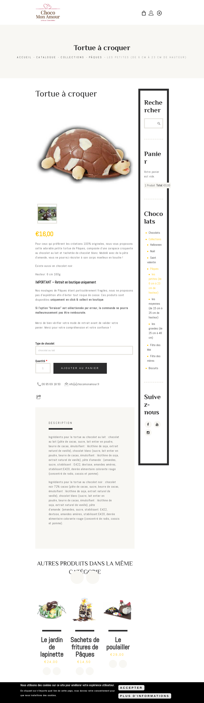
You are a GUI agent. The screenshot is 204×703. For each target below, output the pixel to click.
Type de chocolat (44, 343)
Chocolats (154, 233)
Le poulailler (118, 643)
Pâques (95, 57)
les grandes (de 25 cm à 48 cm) (155, 331)
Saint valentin (151, 260)
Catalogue (46, 57)
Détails (57, 671)
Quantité (41, 361)
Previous (77, 577)
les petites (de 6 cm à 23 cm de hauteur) (147, 57)
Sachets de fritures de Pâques (84, 647)
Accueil (24, 57)
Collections (72, 57)
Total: (159, 185)
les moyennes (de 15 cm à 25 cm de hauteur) (155, 308)
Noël (152, 251)
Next (92, 577)
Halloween (156, 245)
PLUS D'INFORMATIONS (144, 695)
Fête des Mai (153, 347)
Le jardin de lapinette (51, 647)
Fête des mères (153, 358)
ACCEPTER (131, 687)
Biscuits (153, 368)
